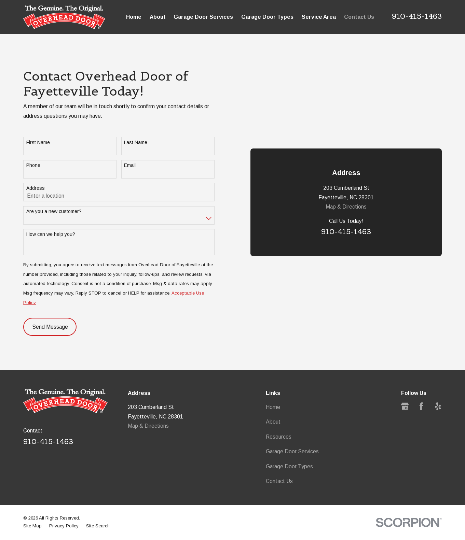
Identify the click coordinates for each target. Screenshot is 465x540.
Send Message (50, 327)
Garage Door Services (292, 451)
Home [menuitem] (133, 17)
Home (273, 407)
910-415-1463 (417, 16)
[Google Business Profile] (405, 406)
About (273, 422)
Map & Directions (346, 207)
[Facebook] (421, 406)
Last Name (135, 142)
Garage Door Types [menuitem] (267, 17)
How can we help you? (50, 234)
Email (130, 165)
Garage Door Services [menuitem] (203, 17)
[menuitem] (32, 526)
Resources (278, 437)
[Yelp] (438, 406)
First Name (38, 142)
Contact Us (279, 481)
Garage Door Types (289, 466)
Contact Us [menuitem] (359, 17)
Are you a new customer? (54, 211)
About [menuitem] (158, 17)
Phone (33, 165)
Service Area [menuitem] (319, 17)
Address (35, 188)
